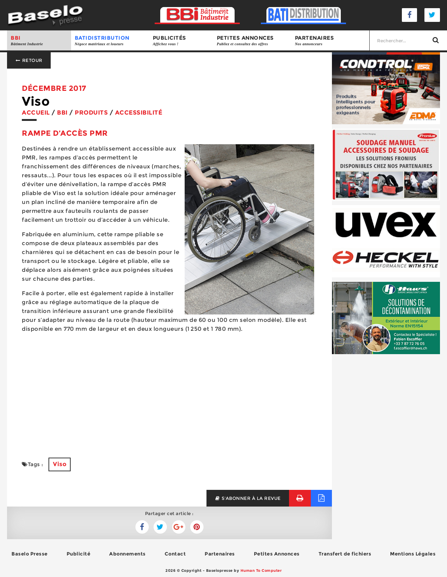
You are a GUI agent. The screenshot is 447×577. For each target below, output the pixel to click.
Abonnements (127, 554)
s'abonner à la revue (248, 498)
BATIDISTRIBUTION (110, 40)
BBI (39, 40)
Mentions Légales (413, 554)
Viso (59, 464)
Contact (175, 554)
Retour (29, 60)
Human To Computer (261, 570)
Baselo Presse (29, 554)
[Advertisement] (169, 391)
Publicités (181, 40)
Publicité (79, 554)
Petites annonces (252, 40)
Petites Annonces (277, 554)
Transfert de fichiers (345, 554)
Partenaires (330, 40)
